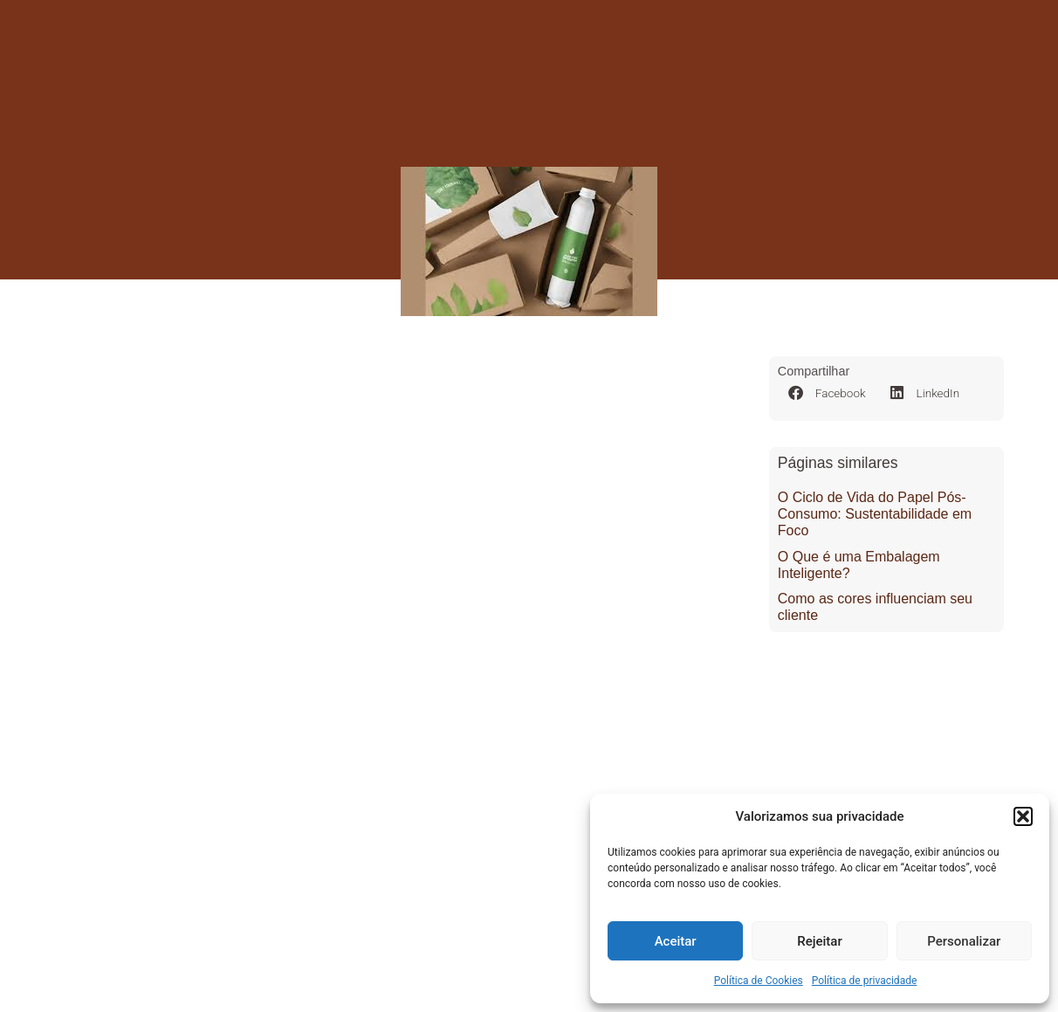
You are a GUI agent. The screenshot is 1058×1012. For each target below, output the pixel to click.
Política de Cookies (758, 980)
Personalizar (963, 941)
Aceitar (676, 941)
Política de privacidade (864, 980)
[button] (1023, 816)
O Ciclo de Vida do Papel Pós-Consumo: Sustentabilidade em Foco (875, 514)
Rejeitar (819, 941)
